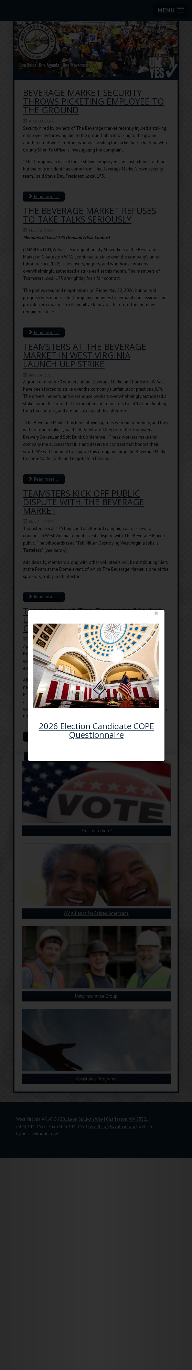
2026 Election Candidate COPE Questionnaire (98, 701)
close (150, 588)
